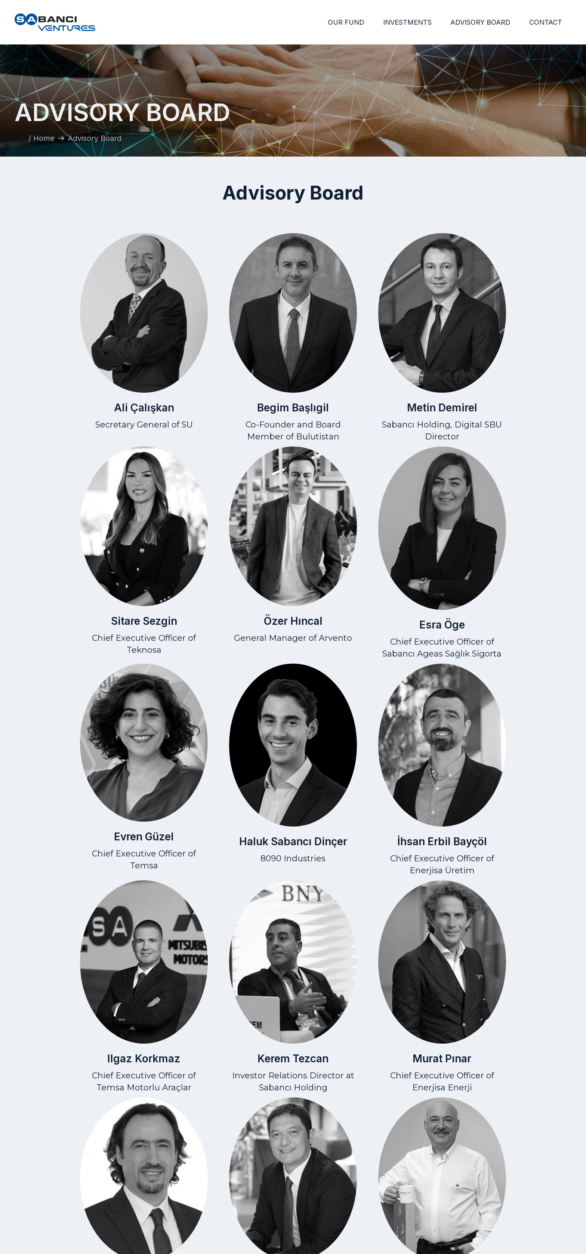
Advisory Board (364, 1203)
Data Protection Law (467, 1203)
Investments (364, 1191)
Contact (559, 1180)
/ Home (41, 138)
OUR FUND (346, 22)
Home (364, 1180)
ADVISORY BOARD (480, 22)
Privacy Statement (467, 1191)
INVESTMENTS (407, 22)
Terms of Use (467, 1180)
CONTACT (545, 22)
